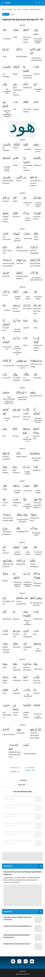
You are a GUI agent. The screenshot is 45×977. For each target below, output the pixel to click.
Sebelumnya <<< (15, 767)
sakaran (8, 3)
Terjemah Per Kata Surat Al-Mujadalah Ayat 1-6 (17, 926)
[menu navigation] (3, 3)
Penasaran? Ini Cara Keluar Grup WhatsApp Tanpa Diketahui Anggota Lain (22, 873)
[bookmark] (42, 3)
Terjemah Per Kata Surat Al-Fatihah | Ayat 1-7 (17, 944)
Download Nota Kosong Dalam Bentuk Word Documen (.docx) (16, 936)
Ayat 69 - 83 (15, 771)
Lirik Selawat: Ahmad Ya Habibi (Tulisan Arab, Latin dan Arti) (17, 918)
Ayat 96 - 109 (29, 770)
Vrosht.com (25, 974)
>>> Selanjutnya (30, 767)
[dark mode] (39, 3)
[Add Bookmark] (12, 14)
